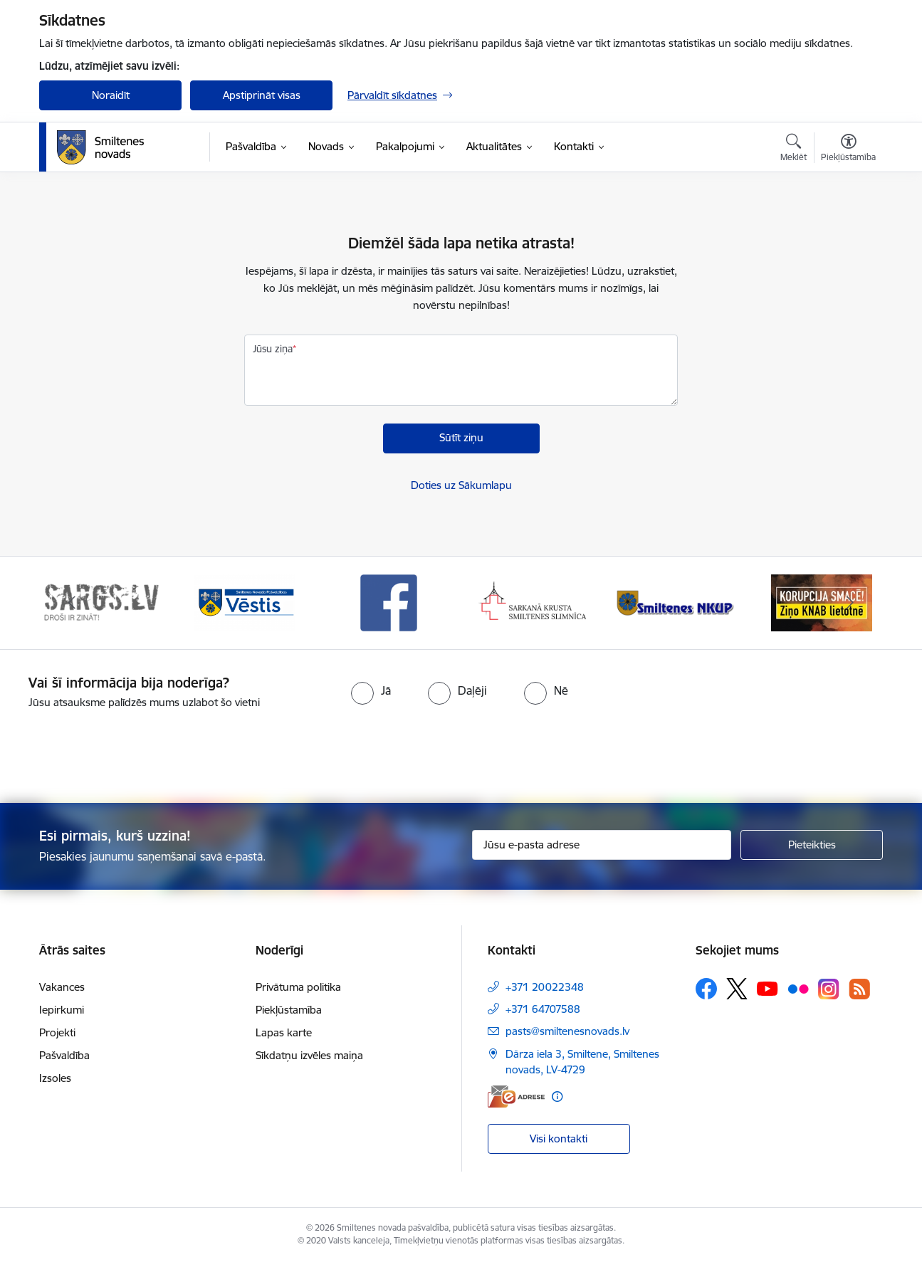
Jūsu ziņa (273, 348)
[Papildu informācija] (557, 1096)
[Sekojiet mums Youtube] (767, 988)
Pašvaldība (64, 1055)
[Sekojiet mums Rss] (859, 989)
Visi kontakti (558, 1138)
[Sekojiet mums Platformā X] (737, 988)
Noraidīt (111, 95)
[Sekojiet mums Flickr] (798, 988)
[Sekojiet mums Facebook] (706, 988)
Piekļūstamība (289, 1009)
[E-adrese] (516, 1096)
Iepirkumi (61, 1009)
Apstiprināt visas (261, 95)
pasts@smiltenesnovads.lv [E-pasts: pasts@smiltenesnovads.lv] (567, 1031)
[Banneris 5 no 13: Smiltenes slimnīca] (677, 602)
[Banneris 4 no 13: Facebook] (533, 602)
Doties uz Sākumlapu (461, 485)
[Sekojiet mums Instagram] (828, 989)
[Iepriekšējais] (71, 603)
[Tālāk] (850, 603)
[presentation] (486, 750)
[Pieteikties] (811, 845)
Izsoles (55, 1078)
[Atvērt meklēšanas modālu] (793, 149)
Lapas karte (284, 1032)
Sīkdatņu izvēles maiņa (309, 1055)
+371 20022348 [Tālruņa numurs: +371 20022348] (544, 987)
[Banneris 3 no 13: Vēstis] (388, 602)
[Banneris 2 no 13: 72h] (245, 602)
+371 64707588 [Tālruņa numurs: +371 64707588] (542, 1009)
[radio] (371, 690)
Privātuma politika (298, 987)
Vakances (62, 987)
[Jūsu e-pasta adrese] (602, 845)
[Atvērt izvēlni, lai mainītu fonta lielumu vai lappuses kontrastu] (848, 149)
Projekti (57, 1032)
